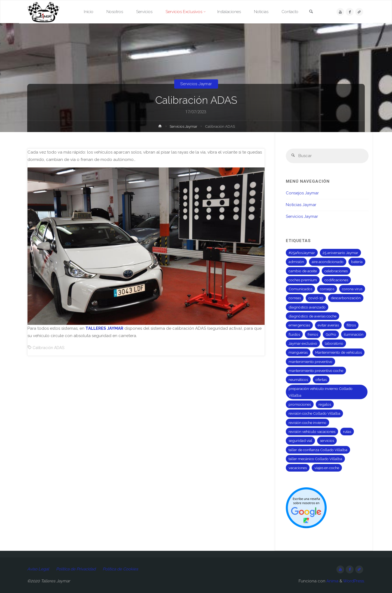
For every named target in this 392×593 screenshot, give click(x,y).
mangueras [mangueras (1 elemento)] (298, 352)
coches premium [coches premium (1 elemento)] (303, 280)
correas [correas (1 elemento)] (295, 298)
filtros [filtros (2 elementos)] (351, 325)
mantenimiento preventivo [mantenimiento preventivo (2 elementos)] (310, 361)
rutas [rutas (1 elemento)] (347, 431)
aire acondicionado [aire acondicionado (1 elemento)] (328, 261)
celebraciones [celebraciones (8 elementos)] (336, 271)
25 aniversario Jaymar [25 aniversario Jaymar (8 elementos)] (340, 252)
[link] (311, 12)
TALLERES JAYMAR (104, 328)
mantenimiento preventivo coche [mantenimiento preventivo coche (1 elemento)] (316, 370)
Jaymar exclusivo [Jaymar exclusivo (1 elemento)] (303, 343)
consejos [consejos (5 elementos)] (327, 289)
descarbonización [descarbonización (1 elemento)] (346, 298)
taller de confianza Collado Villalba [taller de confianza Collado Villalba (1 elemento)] (318, 450)
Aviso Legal (38, 569)
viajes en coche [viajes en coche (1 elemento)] (326, 468)
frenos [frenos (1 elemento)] (313, 334)
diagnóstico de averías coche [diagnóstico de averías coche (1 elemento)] (312, 316)
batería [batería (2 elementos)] (357, 261)
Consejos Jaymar (302, 193)
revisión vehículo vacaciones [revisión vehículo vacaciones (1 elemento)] (312, 431)
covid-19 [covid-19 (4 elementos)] (315, 298)
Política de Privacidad (76, 569)
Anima (331, 581)
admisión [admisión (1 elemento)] (296, 261)
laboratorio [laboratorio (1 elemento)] (334, 343)
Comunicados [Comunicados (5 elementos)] (300, 289)
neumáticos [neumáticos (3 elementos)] (298, 379)
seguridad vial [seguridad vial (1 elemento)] (300, 440)
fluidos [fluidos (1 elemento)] (294, 334)
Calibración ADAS (49, 347)
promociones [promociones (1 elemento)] (300, 404)
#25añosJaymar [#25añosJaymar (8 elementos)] (302, 252)
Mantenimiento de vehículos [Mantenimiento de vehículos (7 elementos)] (338, 352)
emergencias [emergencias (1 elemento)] (299, 325)
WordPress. (354, 581)
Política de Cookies (120, 569)
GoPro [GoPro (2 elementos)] (331, 334)
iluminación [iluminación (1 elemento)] (353, 334)
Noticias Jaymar (301, 204)
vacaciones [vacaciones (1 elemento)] (298, 468)
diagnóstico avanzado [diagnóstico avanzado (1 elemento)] (307, 307)
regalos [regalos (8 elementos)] (324, 404)
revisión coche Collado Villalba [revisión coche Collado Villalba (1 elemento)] (314, 413)
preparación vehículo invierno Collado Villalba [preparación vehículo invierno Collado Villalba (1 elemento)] (321, 391)
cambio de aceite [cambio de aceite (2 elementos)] (303, 271)
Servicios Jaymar (196, 83)
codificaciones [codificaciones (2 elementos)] (336, 280)
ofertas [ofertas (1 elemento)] (321, 379)
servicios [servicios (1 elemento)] (327, 440)
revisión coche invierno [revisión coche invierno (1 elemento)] (307, 422)
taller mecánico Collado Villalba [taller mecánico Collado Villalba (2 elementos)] (315, 459)
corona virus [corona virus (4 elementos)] (352, 289)
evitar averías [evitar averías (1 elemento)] (328, 325)
